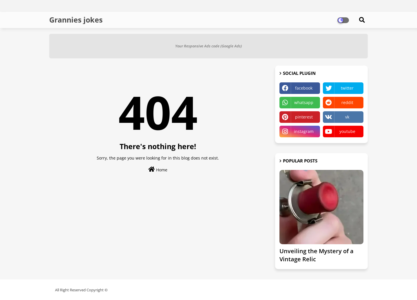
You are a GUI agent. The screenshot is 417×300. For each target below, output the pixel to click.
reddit (347, 102)
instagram (304, 131)
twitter (347, 88)
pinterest (304, 117)
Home (157, 169)
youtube (347, 131)
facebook (303, 88)
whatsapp (303, 102)
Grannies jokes (76, 20)
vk (347, 117)
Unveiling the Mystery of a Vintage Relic (316, 255)
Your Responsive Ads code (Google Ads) (208, 46)
